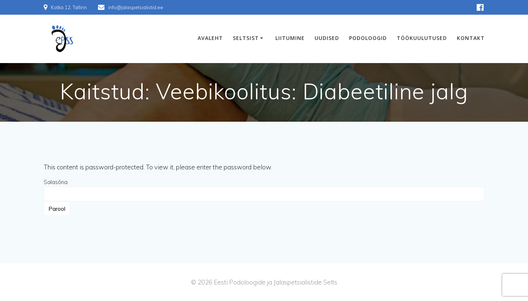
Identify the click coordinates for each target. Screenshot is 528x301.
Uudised (327, 37)
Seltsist (246, 37)
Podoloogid (368, 37)
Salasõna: (264, 190)
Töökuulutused (422, 37)
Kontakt (471, 37)
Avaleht (210, 37)
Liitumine (290, 37)
